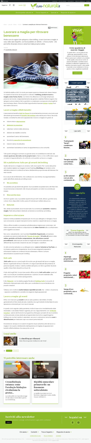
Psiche (16, 350)
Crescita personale (80, 1)
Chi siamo (23, 432)
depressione (20, 121)
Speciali (54, 12)
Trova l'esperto (41, 12)
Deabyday (54, 1)
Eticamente (71, 1)
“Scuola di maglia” (33, 236)
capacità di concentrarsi (22, 140)
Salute (9, 350)
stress (45, 103)
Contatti (34, 432)
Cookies (58, 435)
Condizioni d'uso (35, 435)
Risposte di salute (67, 12)
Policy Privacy (48, 435)
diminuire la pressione (14, 125)
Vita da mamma (62, 1)
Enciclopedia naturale (24, 12)
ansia (51, 103)
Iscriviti (22, 5)
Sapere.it (88, 1)
